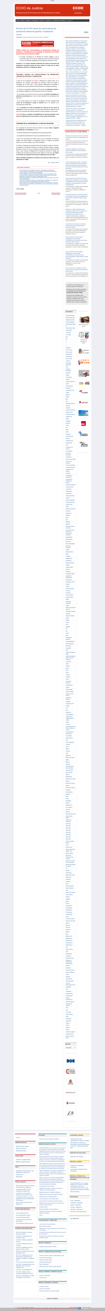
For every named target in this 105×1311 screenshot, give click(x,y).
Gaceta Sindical (69, 597)
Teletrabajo (68, 987)
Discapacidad (69, 537)
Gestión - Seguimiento (75, 1205)
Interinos (68, 666)
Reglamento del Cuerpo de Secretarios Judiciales (51, 1194)
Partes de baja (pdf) (44, 1264)
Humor (67, 622)
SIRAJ (67, 974)
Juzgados (68, 701)
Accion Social (69, 349)
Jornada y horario (43, 1207)
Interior (67, 668)
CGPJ (67, 431)
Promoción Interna (38, 37)
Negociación (69, 805)
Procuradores (69, 912)
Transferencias (69, 993)
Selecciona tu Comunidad (60, 20)
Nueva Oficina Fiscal (70, 814)
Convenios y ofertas (44, 1286)
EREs (67, 554)
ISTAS (67, 672)
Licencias (68, 744)
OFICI (67, 845)
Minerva (67, 774)
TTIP (67, 1007)
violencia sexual (69, 1034)
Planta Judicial (69, 894)
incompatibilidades (70, 641)
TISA (67, 989)
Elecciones (68, 541)
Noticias (67, 811)
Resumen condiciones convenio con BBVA (49, 1291)
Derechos (68, 511)
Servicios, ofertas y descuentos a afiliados (49, 1139)
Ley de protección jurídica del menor (24, 1223)
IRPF (67, 670)
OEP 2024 (68, 834)
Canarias (68, 405)
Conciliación (68, 457)
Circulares (68, 434)
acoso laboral (69, 356)
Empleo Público (69, 551)
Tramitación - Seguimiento (76, 1202)
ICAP (67, 624)
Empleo (67, 549)
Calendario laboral (70, 403)
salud (67, 951)
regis (67, 934)
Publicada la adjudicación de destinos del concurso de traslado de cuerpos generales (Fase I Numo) (76, 150)
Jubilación (68, 677)
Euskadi (67, 569)
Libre (67, 740)
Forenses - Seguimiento (76, 1207)
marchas (68, 751)
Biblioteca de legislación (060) (23, 1161)
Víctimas (68, 1027)
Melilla (67, 759)
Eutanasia (68, 571)
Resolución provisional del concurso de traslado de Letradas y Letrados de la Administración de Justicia (77, 137)
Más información (84, 1308)
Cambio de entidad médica (45, 1259)
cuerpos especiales (70, 500)
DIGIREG (68, 522)
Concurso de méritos (71, 459)
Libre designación (70, 742)
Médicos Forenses (70, 757)
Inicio (17, 20)
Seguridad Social (70, 958)
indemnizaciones (70, 643)
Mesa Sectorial (69, 770)
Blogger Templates (74, 1307)
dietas (67, 517)
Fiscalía (67, 586)
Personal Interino (70, 886)
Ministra (67, 781)
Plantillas (68, 899)
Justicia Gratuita (69, 691)
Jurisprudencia (69, 685)
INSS (67, 650)
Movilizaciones (69, 792)
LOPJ (67, 746)
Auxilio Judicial (69, 386)
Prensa (67, 903)
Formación (68, 592)
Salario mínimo (69, 949)
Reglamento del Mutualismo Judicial (47, 1246)
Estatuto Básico (69, 567)
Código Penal (69, 442)
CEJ (67, 427)
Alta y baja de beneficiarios (45, 1257)
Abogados (68, 347)
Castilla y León (69, 412)
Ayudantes (68, 388)
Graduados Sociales (70, 611)
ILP (66, 628)
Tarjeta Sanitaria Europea (45, 1262)
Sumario (18, 1137)
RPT (67, 947)
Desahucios (68, 513)
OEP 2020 (68, 825)
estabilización (69, 558)
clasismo (68, 438)
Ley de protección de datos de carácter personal (50, 1201)
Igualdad (68, 626)
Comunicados (69, 451)
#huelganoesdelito (70, 319)
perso (67, 883)
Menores (68, 762)
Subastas (68, 976)
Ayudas (67, 392)
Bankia (67, 396)
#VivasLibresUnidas (70, 328)
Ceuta (67, 429)
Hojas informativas (70, 615)
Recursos (68, 927)
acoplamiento (69, 354)
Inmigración (68, 648)
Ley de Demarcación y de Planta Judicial (48, 1198)
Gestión (25, 37)
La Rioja (68, 705)
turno (67, 1010)
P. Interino (42, 20)
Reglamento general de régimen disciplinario (49, 1192)
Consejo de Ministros (71, 484)
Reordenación (69, 942)
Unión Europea (69, 1014)
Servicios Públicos (70, 972)
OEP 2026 (68, 839)
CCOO (67, 425)
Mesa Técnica (69, 772)
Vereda (67, 1025)
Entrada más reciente (21, 193)
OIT (67, 868)
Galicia (67, 599)
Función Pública (69, 595)
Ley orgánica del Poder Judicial (46, 1186)
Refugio (67, 931)
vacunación (68, 1020)
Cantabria (68, 407)
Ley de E (68, 724)
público (67, 923)
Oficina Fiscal (69, 847)
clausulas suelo (69, 440)
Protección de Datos (70, 921)
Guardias (68, 613)
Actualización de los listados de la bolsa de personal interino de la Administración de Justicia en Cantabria (76, 225)
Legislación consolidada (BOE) (23, 1159)
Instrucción (68, 661)
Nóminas (68, 809)
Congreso (68, 473)
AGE (67, 366)
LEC (67, 708)
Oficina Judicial (69, 853)
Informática (68, 645)
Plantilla (67, 896)
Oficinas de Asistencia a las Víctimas (69, 857)
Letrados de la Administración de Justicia (70, 718)
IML (67, 631)
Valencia (68, 1023)
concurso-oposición (70, 467)
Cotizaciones (69, 491)
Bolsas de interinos (74, 1191)
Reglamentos (69, 938)
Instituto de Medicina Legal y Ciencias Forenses (70, 658)
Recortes (68, 925)
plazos (67, 901)
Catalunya (68, 421)
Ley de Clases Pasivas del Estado (47, 1224)
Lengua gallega (69, 714)
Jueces (67, 679)
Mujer (67, 796)
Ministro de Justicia (70, 787)
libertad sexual (69, 738)
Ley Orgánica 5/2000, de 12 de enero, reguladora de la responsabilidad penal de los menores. (25, 1198)
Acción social (69, 352)
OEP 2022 (68, 830)
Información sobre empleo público (78, 1211)
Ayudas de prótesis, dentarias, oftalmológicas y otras (51, 1255)
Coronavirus (68, 489)
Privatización (69, 910)
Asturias (68, 379)
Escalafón (68, 556)
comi (67, 445)
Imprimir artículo (55, 162)
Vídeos (67, 1029)
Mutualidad (34, 20)
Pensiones (68, 879)
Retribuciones (69, 945)
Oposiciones (49, 20)
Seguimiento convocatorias (76, 1156)
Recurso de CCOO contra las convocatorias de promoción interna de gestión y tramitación (36, 30)
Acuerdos (68, 360)
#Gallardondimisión (70, 317)
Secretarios (68, 956)
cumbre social (69, 504)
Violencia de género (70, 1031)
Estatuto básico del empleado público (48, 1196)
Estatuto (68, 565)
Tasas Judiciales (70, 981)
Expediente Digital (70, 573)
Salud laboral (69, 953)
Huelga (67, 620)
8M (66, 339)
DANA (67, 506)
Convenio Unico (69, 487)
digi (66, 519)
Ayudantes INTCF (70, 390)
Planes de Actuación (70, 892)
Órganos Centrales (70, 875)
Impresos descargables (44, 1275)
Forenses (68, 590)
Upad (67, 1016)
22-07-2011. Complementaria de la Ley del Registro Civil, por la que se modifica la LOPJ (25, 1266)
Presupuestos (69, 907)
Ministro (67, 785)
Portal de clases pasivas (45, 1226)
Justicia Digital (69, 689)
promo (67, 916)
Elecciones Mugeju (70, 543)
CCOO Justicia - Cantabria (28, 1307)
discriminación (69, 539)
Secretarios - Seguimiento (76, 1209)
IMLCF (67, 633)
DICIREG (68, 515)
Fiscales (68, 584)
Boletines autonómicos (21, 1148)
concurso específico (70, 465)
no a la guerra (69, 807)
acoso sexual (69, 358)
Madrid (67, 748)
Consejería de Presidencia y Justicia (69, 481)
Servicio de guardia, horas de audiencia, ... (49, 1209)
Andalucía (68, 372)
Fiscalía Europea (70, 588)
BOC (67, 399)
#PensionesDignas (70, 322)
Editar (80, 19)
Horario (67, 618)
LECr (67, 710)
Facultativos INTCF (70, 582)
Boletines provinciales (21, 1150)
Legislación (68, 712)
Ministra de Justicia (70, 783)
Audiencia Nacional (70, 381)
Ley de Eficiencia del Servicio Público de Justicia (70, 728)
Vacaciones (68, 1018)
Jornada (68, 674)
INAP (67, 635)
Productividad (69, 914)
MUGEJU (68, 794)
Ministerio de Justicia (71, 779)
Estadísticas (68, 560)
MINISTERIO (69, 776)
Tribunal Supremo (70, 1001)
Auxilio (67, 383)
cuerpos (67, 497)
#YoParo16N (69, 330)
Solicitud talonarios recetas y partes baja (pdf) (50, 1266)
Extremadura (69, 579)
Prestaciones (69, 905)
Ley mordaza (69, 735)
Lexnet (67, 722)
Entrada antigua (56, 193)
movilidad (68, 789)
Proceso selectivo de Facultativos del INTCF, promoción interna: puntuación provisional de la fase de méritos (77, 269)
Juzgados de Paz (70, 703)
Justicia (67, 687)
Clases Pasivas (69, 436)
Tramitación (46, 37)
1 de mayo (68, 332)
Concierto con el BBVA (44, 1288)
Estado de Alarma (70, 562)
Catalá (67, 418)
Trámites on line (43, 1277)
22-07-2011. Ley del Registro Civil (24, 1269)
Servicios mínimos (70, 970)
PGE (67, 890)
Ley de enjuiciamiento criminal (23, 1215)
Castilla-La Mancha (70, 414)
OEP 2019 (68, 823)
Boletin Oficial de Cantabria (22, 1146)
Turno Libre (68, 1012)
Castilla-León (69, 416)
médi (67, 753)
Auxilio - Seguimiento (75, 1200)
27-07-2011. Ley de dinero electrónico (25, 1262)
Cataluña (68, 423)
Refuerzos (68, 929)
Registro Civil (69, 936)
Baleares (68, 394)
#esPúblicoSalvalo (70, 315)
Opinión (67, 870)
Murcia (67, 798)
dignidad (68, 524)
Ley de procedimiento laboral (23, 1217)
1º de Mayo (68, 334)
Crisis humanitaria (70, 495)
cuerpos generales (70, 502)
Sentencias (68, 968)
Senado (67, 965)
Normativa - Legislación (26, 20)
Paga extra (68, 877)
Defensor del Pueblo (70, 508)
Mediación (68, 755)
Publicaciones (19, 1176)
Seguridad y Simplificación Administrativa (69, 962)
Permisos (68, 881)
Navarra (67, 803)
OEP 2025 (68, 836)
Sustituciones (69, 978)
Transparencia (69, 995)
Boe (67, 401)
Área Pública (69, 377)
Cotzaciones (69, 493)
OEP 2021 (68, 828)
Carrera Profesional (70, 410)
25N (67, 336)
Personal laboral (69, 888)
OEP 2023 (68, 832)
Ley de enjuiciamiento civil (22, 1213)
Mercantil (68, 764)
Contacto (70, 20)
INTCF (67, 663)
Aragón (67, 375)
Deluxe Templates (87, 1307)
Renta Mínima (69, 940)
